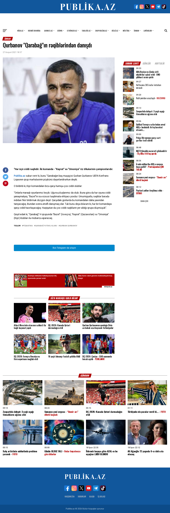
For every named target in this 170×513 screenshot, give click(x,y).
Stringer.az (72, 30)
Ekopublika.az (101, 30)
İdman (136, 30)
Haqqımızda (69, 496)
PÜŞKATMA (28, 226)
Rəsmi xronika (34, 30)
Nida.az (20, 30)
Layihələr (148, 30)
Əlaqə (91, 496)
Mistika (126, 30)
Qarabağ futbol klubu (46, 226)
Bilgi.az (115, 30)
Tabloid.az (86, 30)
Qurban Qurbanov (68, 226)
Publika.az (19, 175)
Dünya (59, 30)
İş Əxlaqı (101, 496)
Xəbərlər (82, 496)
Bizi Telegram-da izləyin (64, 248)
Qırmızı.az (48, 30)
